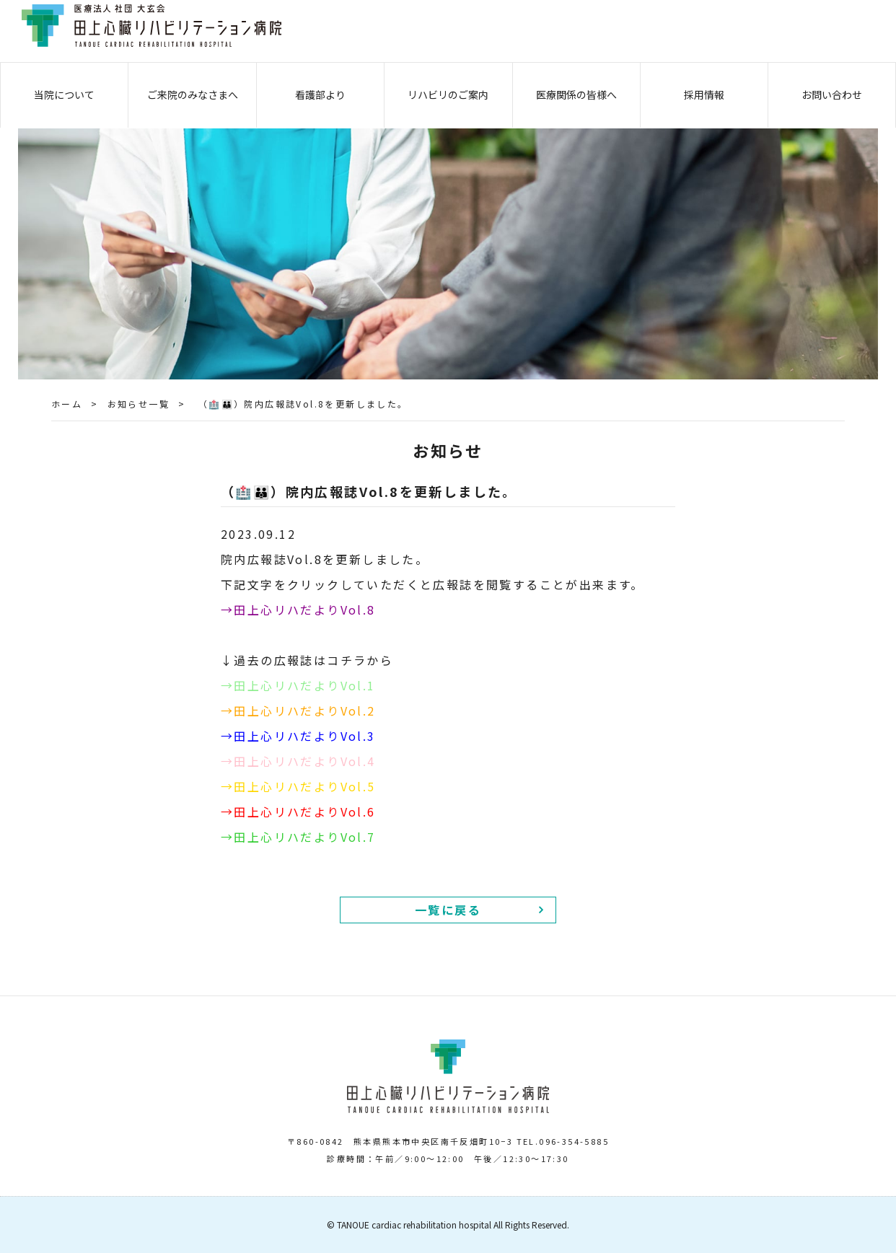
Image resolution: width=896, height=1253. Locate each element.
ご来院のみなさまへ (192, 94)
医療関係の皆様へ (576, 94)
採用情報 (704, 94)
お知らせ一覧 (138, 403)
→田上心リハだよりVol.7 (298, 836)
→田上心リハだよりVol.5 (298, 786)
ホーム (66, 403)
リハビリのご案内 (448, 94)
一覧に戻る (448, 909)
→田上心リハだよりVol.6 (298, 811)
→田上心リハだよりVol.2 (298, 710)
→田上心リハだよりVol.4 (298, 761)
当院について (64, 94)
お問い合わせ (831, 94)
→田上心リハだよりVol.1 (298, 685)
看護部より (320, 94)
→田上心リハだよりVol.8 (298, 609)
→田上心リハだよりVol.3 (298, 735)
